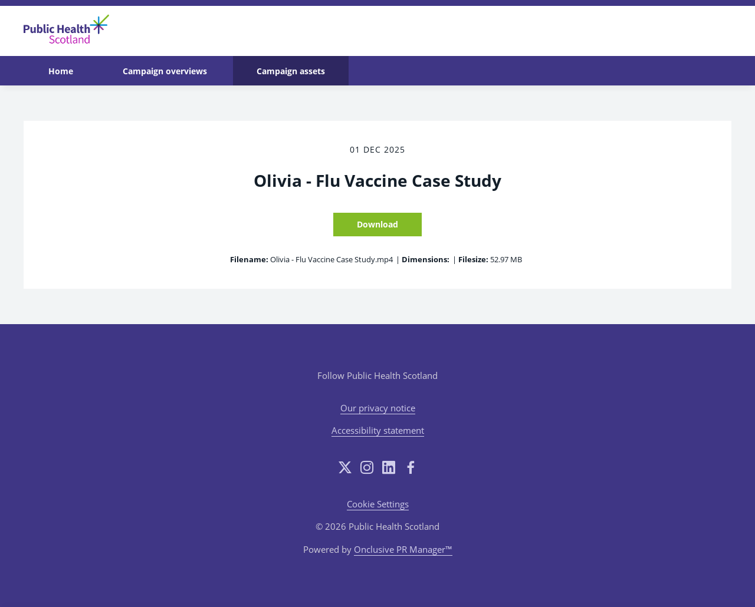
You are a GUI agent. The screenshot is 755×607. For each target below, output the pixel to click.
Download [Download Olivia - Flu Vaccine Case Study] (377, 224)
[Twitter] (345, 467)
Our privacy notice (377, 408)
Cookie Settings (378, 504)
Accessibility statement (377, 430)
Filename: (249, 259)
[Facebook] (410, 467)
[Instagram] (366, 467)
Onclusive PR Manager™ (403, 549)
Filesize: (473, 259)
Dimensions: (425, 259)
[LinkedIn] (388, 467)
